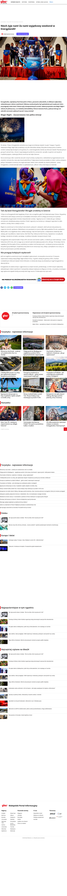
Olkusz (12, 815)
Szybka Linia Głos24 (42, 2)
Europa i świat (8, 535)
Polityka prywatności (39, 817)
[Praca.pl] (53, 813)
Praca (51, 2)
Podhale (12, 819)
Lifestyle (20, 815)
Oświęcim (12, 817)
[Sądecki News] (59, 813)
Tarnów (12, 827)
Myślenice (4, 831)
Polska (4, 513)
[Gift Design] (59, 817)
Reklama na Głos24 (38, 815)
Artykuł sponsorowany (8, 34)
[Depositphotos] (53, 817)
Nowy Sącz (13, 813)
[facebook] (1, 287)
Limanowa (4, 827)
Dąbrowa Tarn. (4, 822)
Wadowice (12, 829)
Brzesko (3, 817)
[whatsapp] (11, 287)
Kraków (3, 813)
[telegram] (8, 287)
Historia (24, 2)
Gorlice (3, 825)
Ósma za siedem (22, 823)
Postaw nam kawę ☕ (23, 34)
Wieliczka (12, 831)
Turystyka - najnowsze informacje (17, 331)
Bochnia (4, 815)
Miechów (4, 829)
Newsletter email (38, 813)
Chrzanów (4, 819)
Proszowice (13, 821)
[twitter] (5, 287)
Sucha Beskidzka (12, 824)
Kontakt (35, 819)
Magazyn (20, 813)
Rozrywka (31, 2)
